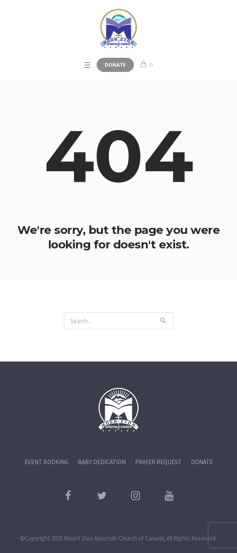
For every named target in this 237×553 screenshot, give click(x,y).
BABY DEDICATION (102, 462)
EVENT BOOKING (46, 462)
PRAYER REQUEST (158, 462)
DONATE (202, 462)
